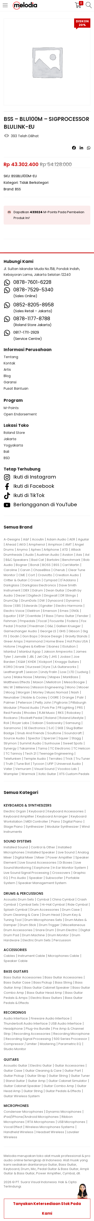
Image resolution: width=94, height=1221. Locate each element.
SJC (51, 728)
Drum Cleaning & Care (21, 914)
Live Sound (66, 852)
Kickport (45, 661)
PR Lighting (66, 707)
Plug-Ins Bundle (38, 1028)
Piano (55, 821)
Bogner (21, 565)
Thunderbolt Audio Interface (26, 1023)
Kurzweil (33, 667)
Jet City (42, 656)
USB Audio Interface (66, 1023)
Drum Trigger (49, 925)
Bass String (63, 982)
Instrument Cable (31, 955)
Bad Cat (37, 559)
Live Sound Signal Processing (26, 872)
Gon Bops (30, 636)
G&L (50, 626)
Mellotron (53, 682)
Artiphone (51, 549)
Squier (63, 738)
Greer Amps (13, 641)
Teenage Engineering (56, 753)
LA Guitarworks (64, 667)
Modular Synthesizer (63, 826)
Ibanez (53, 646)
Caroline (10, 570)
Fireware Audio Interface (50, 1018)
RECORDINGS (15, 1012)
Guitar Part (72, 1070)
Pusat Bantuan (16, 388)
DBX (26, 590)
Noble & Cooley (35, 697)
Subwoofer (54, 878)
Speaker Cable (16, 961)
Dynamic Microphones (63, 1111)
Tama (42, 748)
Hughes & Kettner (32, 646)
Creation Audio (67, 575)
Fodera (72, 621)
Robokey (74, 712)
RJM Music (47, 712)
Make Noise (23, 677)
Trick (69, 758)
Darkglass (11, 585)
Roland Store (14, 432)
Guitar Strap (36, 1075)
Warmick (28, 774)
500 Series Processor (70, 1038)
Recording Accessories (32, 1033)
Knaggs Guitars (67, 661)
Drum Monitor (58, 935)
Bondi (34, 565)
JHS (54, 656)
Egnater (46, 605)
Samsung (72, 723)
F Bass (49, 616)
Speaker (36, 878)
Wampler (11, 774)
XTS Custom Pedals (74, 774)
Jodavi (65, 656)
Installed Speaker (41, 852)
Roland (50, 718)
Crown (35, 580)
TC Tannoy (14, 753)
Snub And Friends (30, 733)
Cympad (50, 580)
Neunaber (12, 697)
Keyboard (37, 811)
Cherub (59, 570)
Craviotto (45, 575)
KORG (8, 667)
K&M (21, 661)
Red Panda (12, 712)
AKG (22, 544)
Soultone (54, 733)
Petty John (43, 702)
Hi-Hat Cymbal (53, 904)
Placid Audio (29, 707)
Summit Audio (30, 743)
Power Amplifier (59, 857)
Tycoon (38, 763)
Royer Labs (20, 723)
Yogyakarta (13, 445)
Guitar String (58, 1075)
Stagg (76, 738)
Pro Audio (18, 878)
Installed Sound (16, 847)
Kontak (9, 363)
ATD (65, 549)
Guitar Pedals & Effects (63, 1091)
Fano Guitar (65, 616)
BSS (18, 189)
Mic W (8, 687)
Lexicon (32, 672)
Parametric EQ (69, 1044)
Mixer (40, 857)
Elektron (33, 610)
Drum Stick (28, 925)
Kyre (46, 667)
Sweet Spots (73, 743)
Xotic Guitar (47, 774)
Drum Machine (33, 935)
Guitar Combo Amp (59, 1086)
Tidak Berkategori (33, 182)
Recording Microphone (71, 1033)
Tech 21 (30, 753)
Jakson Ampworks (58, 651)
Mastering (47, 1044)
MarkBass (70, 677)
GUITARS (11, 1059)
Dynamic (73, 600)
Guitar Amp (37, 1080)
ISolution (69, 646)
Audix (29, 554)
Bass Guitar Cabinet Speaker (47, 987)
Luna (7, 677)
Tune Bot (23, 763)
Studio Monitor (15, 1049)
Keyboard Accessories (65, 811)
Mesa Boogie (74, 682)
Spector (34, 738)
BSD (7, 457)
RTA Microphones (41, 1122)
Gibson (74, 631)
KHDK (32, 661)
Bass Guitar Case (17, 982)
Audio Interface (16, 1018)
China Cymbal (63, 899)
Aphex (36, 549)
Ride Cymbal (78, 904)
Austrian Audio (48, 554)
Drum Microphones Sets (43, 920)
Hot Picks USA (77, 641)
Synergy (10, 748)
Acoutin (38, 539)
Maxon (38, 682)
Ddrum (37, 590)
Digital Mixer (24, 857)
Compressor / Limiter (20, 1044)
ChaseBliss (41, 570)
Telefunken (12, 758)
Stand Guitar (15, 1080)
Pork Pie (48, 707)
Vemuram (23, 768)
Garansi (10, 382)
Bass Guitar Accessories (23, 977)
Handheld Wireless (18, 1132)
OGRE (54, 697)
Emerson (50, 610)
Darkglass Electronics (39, 585)
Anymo (22, 549)
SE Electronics (35, 728)
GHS (62, 631)
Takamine (27, 748)
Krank (20, 667)
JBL (31, 656)
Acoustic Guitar (15, 1065)
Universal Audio (68, 763)
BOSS (46, 565)
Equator (10, 616)
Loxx (63, 672)
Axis (79, 554)
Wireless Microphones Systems (49, 1127)
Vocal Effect (13, 1127)
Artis (7, 369)
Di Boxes (65, 862)
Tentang (11, 356)
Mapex (54, 677)
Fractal (21, 626)
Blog (7, 375)
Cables (9, 955)
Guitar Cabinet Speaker (22, 1086)
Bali (6, 451)
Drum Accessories (44, 909)
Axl (87, 554)
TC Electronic (60, 748)
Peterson (25, 702)
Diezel (20, 595)
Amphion (55, 544)
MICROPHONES (16, 1105)
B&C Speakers (17, 559)
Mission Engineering (48, 687)
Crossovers (61, 872)
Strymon (10, 743)
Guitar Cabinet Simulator (67, 1080)
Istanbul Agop (30, 651)
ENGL (75, 610)
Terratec (56, 758)
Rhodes (30, 712)
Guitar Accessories (70, 1065)
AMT (68, 544)
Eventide (34, 616)
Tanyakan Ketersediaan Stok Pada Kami (47, 1208)
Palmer (9, 702)
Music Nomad (57, 692)
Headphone (13, 1028)
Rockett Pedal (31, 718)
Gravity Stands (76, 636)
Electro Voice (14, 610)
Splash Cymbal (15, 909)
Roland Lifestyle (71, 718)
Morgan (24, 692)
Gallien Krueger (68, 626)
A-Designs (12, 539)
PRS (80, 707)
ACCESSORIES (15, 949)
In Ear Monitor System (69, 867)
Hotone (9, 646)
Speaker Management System (42, 883)
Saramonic (12, 728)
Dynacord (55, 600)
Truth (9, 763)
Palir (80, 697)
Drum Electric (67, 930)
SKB (60, 728)
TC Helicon (81, 748)
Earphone (42, 867)
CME (21, 575)
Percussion (62, 940)
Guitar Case (13, 1070)
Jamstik (20, 656)
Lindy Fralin (48, 672)
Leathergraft (13, 672)
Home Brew (55, 641)
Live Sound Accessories (37, 862)
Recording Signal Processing (28, 1038)
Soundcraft (73, 733)
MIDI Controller (36, 821)
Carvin (25, 570)
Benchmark (71, 559)
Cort (31, 575)
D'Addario (68, 580)
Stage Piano (13, 826)
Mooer (83, 687)
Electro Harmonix (69, 605)
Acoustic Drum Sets (19, 899)
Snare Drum (44, 930)
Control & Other (43, 847)
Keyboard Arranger (52, 816)
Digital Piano (72, 821)
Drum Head (51, 914)
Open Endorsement (20, 414)
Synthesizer (35, 826)
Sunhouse (52, 743)
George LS (48, 631)
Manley (41, 677)
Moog (10, 692)
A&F (26, 539)
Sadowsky (54, 723)
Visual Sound (44, 768)
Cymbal (43, 899)
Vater (8, 768)
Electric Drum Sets (37, 940)
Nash (75, 692)
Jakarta (10, 439)
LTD (71, 672)
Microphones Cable (63, 955)
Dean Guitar (55, 590)
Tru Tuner (83, 758)
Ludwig (82, 672)
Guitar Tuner (80, 1075)
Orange (68, 697)
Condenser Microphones (23, 1111)
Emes (64, 610)
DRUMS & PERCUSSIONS (23, 893)
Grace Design (51, 636)
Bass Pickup (42, 982)
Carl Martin (70, 565)
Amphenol (37, 544)
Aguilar (83, 539)
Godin (14, 636)
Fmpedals (27, 621)
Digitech (34, 595)
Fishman (10, 621)
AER (72, 539)
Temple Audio (35, 758)
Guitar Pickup (14, 1075)
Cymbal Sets (29, 904)
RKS (61, 712)
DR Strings (68, 595)
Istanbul (10, 651)
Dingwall (50, 595)
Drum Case (71, 909)
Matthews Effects (17, 682)
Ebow (8, 605)
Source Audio (14, 738)
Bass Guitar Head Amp (44, 992)
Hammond (34, 641)
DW (42, 600)
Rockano (11, 718)
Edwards (31, 605)
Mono (71, 687)
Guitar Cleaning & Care (43, 1070)
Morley (38, 692)
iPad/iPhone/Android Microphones (31, 1116)
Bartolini (53, 559)
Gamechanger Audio (20, 631)
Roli (6, 723)
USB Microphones (71, 1122)
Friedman (36, 626)
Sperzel (49, 738)
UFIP (50, 763)
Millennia (23, 687)
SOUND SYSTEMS (17, 841)
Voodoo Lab (67, 768)
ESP (21, 616)
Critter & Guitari (15, 580)
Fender (82, 616)
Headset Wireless (50, 1132)
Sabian (37, 723)
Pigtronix (61, 702)
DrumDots (29, 600)
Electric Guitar (41, 1065)
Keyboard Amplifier (19, 816)
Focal (42, 621)
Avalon (67, 554)
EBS (18, 605)
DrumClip (11, 600)
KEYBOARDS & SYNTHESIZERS (27, 805)
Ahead (11, 544)
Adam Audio (56, 539)
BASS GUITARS (16, 971)
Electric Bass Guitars (46, 997)
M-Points (11, 407)
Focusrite (57, 621)
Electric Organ (15, 811)
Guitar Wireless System (22, 1096)
